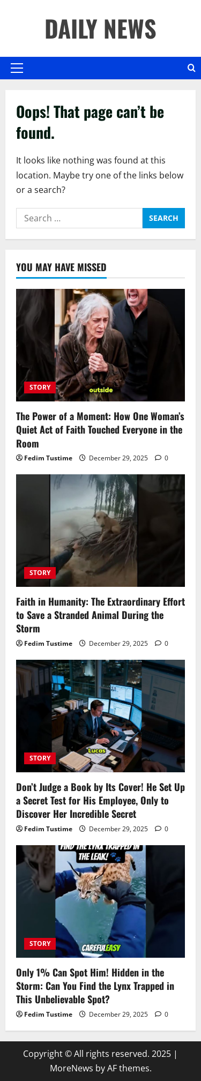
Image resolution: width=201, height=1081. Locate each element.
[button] (16, 68)
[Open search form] (192, 68)
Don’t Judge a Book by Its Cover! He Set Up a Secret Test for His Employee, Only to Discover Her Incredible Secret (100, 800)
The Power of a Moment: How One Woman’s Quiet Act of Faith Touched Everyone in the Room (100, 429)
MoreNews (71, 1068)
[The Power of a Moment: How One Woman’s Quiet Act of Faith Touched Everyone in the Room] (100, 345)
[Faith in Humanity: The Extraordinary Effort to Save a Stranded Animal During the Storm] (100, 530)
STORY (39, 387)
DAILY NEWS (100, 28)
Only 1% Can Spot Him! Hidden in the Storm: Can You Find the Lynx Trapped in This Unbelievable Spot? (95, 985)
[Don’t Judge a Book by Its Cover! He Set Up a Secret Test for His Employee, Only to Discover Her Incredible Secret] (100, 716)
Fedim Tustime (48, 458)
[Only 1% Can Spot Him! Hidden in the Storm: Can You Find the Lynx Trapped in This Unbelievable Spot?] (100, 901)
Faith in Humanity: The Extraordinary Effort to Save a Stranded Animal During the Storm (100, 614)
